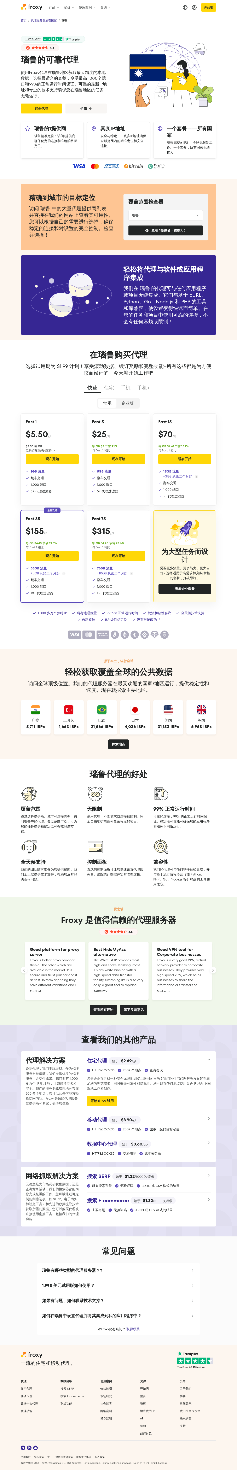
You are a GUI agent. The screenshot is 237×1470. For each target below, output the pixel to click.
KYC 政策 (99, 1457)
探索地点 (118, 744)
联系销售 (185, 1418)
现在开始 (52, 459)
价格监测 (106, 1389)
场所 (143, 1403)
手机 (126, 387)
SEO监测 (106, 1418)
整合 (143, 1396)
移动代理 (26, 1396)
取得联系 (133, 1329)
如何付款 (146, 1433)
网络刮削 (106, 1411)
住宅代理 (26, 1389)
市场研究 (106, 1396)
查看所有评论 (103, 1009)
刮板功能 (66, 1403)
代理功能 (26, 1411)
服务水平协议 (83, 1457)
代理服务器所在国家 (44, 20)
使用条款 (26, 1457)
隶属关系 (185, 1403)
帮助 (143, 1426)
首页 (24, 20)
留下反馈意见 (134, 1009)
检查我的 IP (147, 1411)
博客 (183, 1396)
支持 (183, 1426)
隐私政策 (39, 1457)
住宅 (109, 387)
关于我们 (185, 1389)
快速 (92, 387)
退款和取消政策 (64, 1457)
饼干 (49, 1457)
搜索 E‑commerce (72, 1396)
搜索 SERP (67, 1389)
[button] (118, 1270)
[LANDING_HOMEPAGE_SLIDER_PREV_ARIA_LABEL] (24, 970)
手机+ (143, 387)
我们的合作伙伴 (190, 1411)
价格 (86, 108)
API (142, 1418)
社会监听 (106, 1403)
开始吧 (208, 7)
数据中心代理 (29, 1403)
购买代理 (41, 108)
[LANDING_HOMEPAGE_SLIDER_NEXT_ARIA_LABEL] (213, 970)
